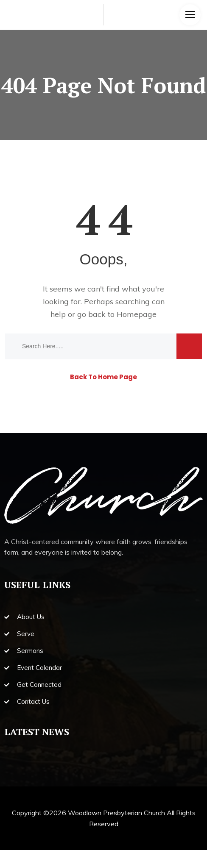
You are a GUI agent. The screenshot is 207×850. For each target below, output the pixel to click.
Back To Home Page (103, 376)
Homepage (137, 314)
